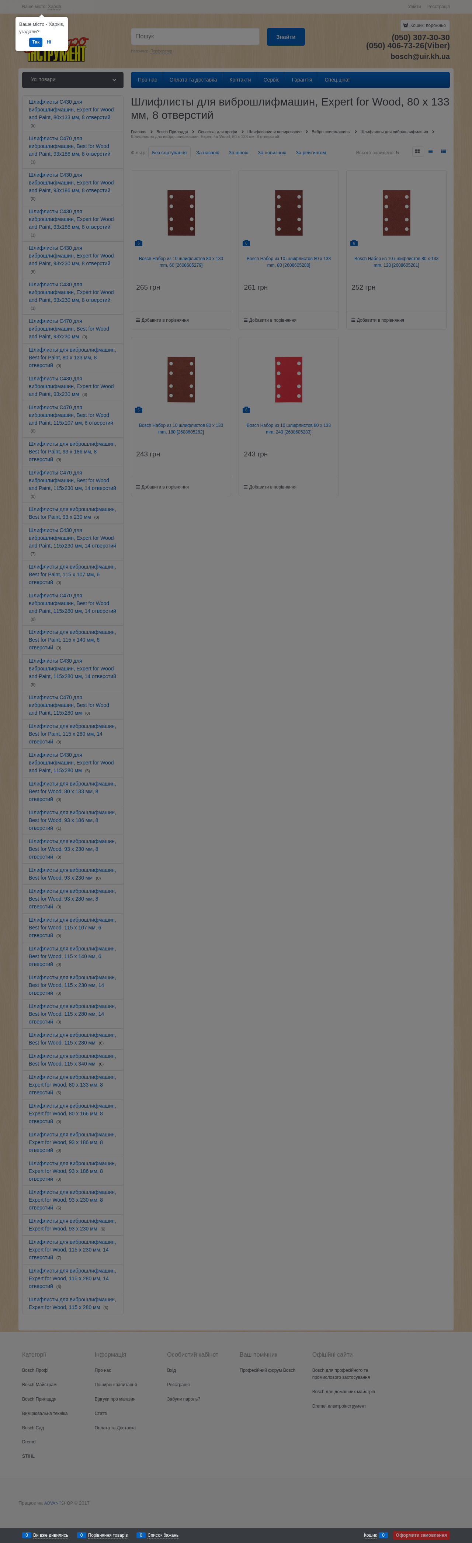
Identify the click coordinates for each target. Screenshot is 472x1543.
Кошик (370, 1535)
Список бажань (163, 1535)
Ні (49, 42)
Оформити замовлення (421, 1535)
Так (35, 42)
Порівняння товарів (108, 1535)
